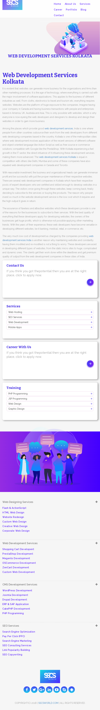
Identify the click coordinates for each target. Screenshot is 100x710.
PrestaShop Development (17, 553)
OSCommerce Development (19, 563)
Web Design (14, 403)
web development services (58, 128)
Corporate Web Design (16, 530)
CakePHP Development (16, 608)
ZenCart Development (15, 567)
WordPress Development (17, 590)
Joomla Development (15, 595)
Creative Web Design (15, 526)
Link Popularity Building (16, 650)
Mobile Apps (15, 327)
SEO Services (15, 317)
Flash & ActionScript (14, 508)
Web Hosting (15, 312)
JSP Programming (17, 398)
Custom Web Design (14, 521)
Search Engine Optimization (18, 631)
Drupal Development (14, 599)
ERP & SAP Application (15, 604)
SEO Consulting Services (16, 645)
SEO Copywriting (12, 654)
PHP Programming (18, 393)
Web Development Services (20, 543)
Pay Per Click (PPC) (13, 636)
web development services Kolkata (57, 157)
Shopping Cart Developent (18, 549)
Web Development (18, 322)
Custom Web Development (18, 572)
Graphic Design (16, 409)
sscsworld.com (48, 703)
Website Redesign (13, 517)
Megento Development (16, 558)
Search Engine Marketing (17, 641)
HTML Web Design (13, 512)
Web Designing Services (17, 502)
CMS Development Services (19, 584)
